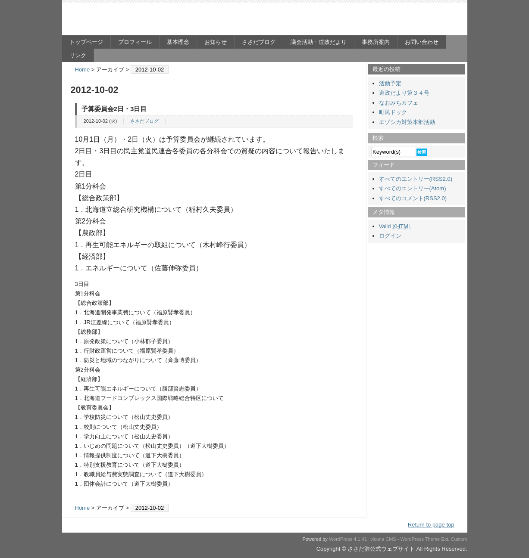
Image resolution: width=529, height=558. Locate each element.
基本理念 (178, 42)
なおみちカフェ (398, 102)
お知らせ (215, 42)
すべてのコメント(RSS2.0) (413, 198)
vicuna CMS (383, 539)
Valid (395, 226)
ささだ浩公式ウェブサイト (146, 20)
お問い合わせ (421, 42)
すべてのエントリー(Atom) (412, 188)
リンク (77, 55)
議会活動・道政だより (319, 42)
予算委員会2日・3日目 (114, 108)
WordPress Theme (420, 539)
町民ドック (393, 112)
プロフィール (135, 42)
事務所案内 (376, 42)
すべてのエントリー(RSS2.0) (415, 179)
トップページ (86, 42)
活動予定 (390, 83)
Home (82, 69)
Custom (459, 539)
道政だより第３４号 (404, 93)
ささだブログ (258, 42)
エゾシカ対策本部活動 (407, 122)
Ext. (445, 539)
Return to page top (431, 524)
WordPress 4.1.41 (348, 539)
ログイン (390, 235)
